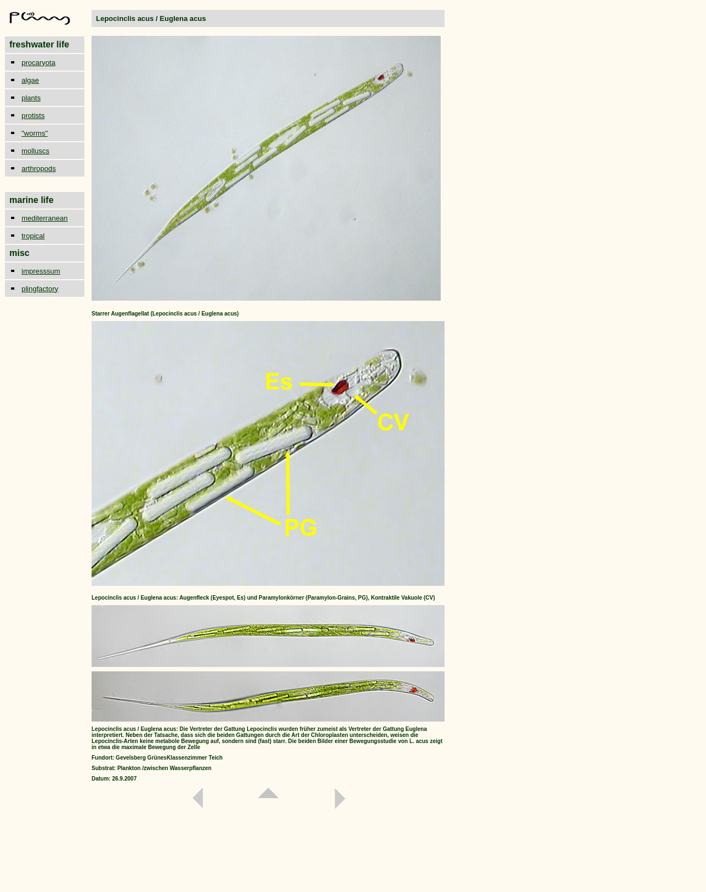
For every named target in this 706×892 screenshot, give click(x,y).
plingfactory (40, 289)
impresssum (41, 271)
